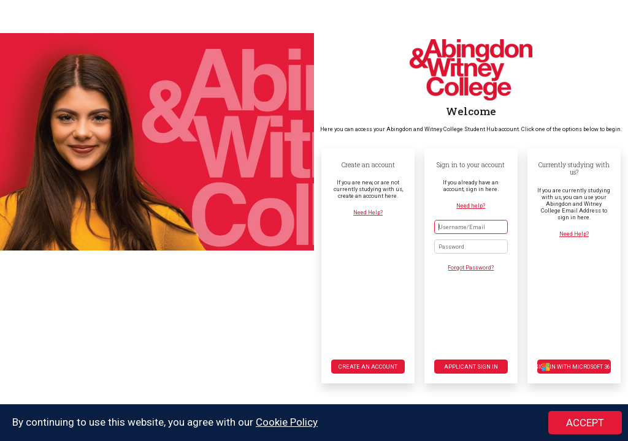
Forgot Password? (471, 267)
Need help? (470, 205)
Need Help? (368, 212)
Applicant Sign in (471, 366)
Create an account (368, 366)
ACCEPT (585, 423)
